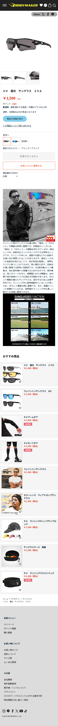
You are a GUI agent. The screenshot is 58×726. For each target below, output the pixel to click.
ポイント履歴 (10, 628)
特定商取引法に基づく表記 (16, 699)
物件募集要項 (10, 683)
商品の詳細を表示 (15, 118)
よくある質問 (10, 662)
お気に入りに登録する (31, 165)
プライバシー (10, 691)
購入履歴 (8, 632)
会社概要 (8, 679)
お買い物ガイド (11, 649)
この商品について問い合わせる (17, 125)
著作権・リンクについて (15, 687)
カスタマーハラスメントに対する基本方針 (23, 695)
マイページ (9, 624)
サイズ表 (8, 658)
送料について (10, 653)
